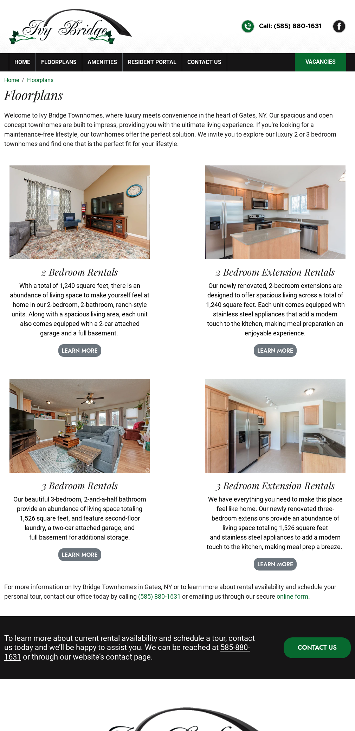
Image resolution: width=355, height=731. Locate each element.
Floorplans (59, 62)
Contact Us (204, 62)
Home (22, 62)
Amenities (102, 62)
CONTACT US (317, 459)
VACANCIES (320, 61)
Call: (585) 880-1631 (290, 26)
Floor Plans (102, 616)
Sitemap (98, 646)
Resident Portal (152, 62)
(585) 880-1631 (159, 408)
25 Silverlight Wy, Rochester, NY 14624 (219, 650)
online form (292, 408)
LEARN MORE (47, 376)
